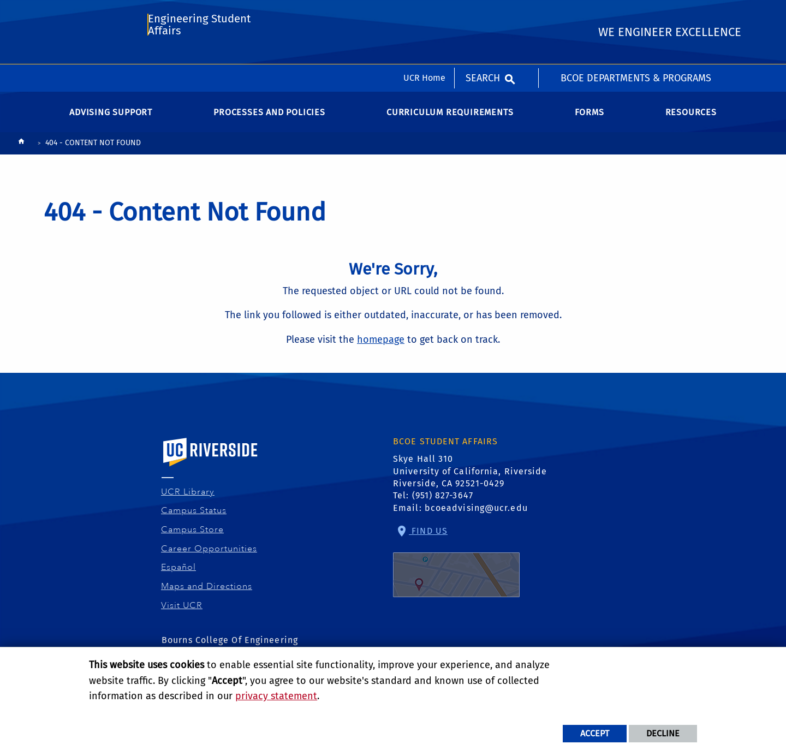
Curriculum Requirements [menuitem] (449, 120)
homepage (380, 347)
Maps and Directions (207, 593)
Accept (594, 733)
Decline (663, 733)
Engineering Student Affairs (198, 58)
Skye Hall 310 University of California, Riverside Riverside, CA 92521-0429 (470, 478)
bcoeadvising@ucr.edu (476, 515)
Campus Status (194, 518)
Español (179, 574)
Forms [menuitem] (589, 120)
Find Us (456, 569)
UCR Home (424, 13)
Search (483, 14)
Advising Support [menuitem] (110, 120)
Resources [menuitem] (691, 120)
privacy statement (276, 696)
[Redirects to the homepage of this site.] (21, 151)
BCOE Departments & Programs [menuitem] (636, 14)
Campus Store (193, 537)
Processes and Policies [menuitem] (269, 120)
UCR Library (188, 499)
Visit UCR (182, 613)
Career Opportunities (209, 556)
